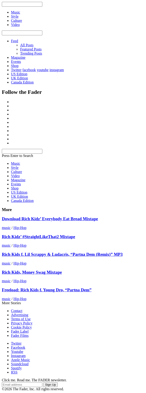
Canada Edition (22, 82)
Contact (16, 311)
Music (15, 163)
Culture (16, 172)
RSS (14, 372)
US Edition (19, 74)
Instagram (18, 356)
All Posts (26, 45)
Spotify (16, 368)
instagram (56, 70)
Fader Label (20, 331)
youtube (43, 70)
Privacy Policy (21, 323)
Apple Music (20, 360)
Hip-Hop (20, 228)
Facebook (18, 347)
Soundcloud (19, 364)
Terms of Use (21, 319)
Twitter (16, 70)
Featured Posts (31, 49)
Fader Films (20, 335)
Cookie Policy (21, 327)
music (6, 228)
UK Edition (19, 78)
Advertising (19, 315)
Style (15, 168)
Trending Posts (31, 53)
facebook (29, 70)
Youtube (17, 352)
